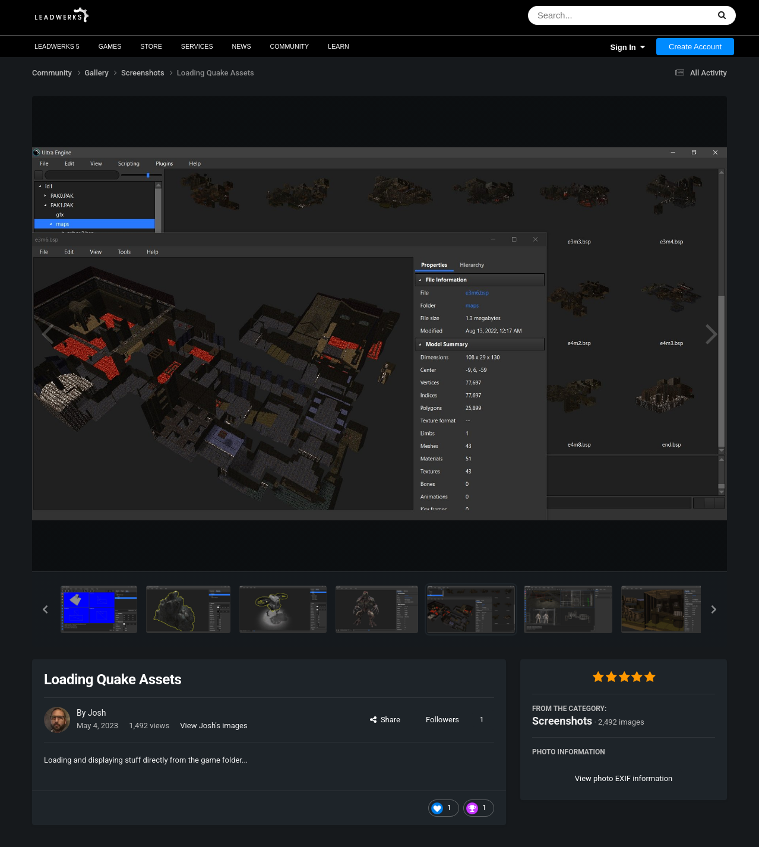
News (241, 46)
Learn (338, 46)
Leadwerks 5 (57, 46)
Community (289, 46)
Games (110, 46)
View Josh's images (213, 725)
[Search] (587, 15)
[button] (45, 609)
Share (385, 719)
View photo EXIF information (624, 778)
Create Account (695, 46)
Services (197, 46)
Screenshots (562, 721)
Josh (97, 713)
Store (151, 46)
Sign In (627, 47)
